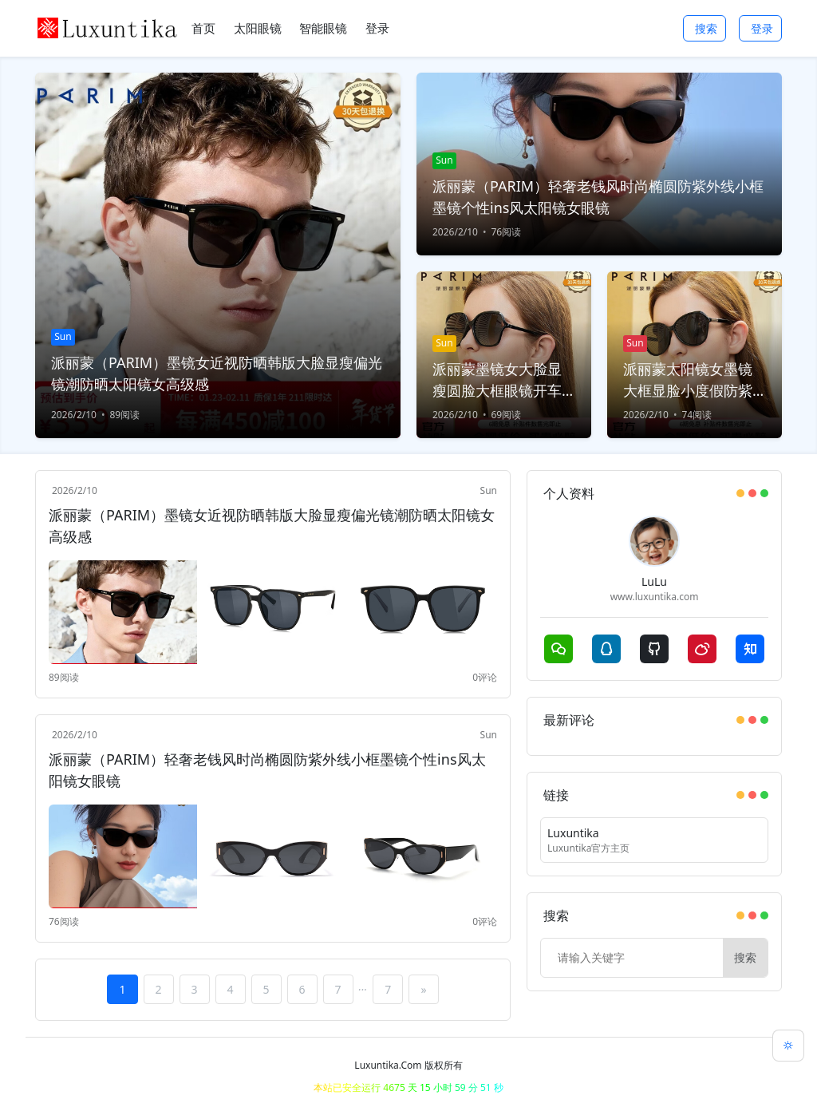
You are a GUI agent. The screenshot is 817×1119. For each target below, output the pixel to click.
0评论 (484, 677)
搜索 (706, 28)
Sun (488, 490)
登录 (762, 28)
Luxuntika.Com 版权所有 (408, 1065)
